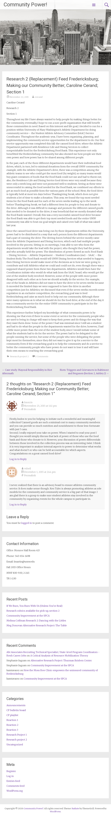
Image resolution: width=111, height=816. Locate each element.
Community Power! (25, 5)
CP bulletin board (16, 710)
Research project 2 (19, 356)
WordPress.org (15, 790)
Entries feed (13, 781)
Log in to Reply (18, 459)
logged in (26, 523)
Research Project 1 (17, 734)
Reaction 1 (12, 720)
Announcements (16, 705)
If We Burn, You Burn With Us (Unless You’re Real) (34, 605)
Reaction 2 (12, 724)
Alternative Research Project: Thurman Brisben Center (61, 660)
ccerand (38, 97)
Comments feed (16, 785)
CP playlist (12, 715)
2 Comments (41, 356)
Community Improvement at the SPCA (28, 615)
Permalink (30, 409)
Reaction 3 (12, 729)
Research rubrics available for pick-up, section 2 (33, 610)
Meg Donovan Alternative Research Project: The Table (37, 625)
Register (11, 771)
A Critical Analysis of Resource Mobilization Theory (59, 655)
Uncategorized (15, 744)
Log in (10, 776)
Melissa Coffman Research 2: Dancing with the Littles (36, 620)
